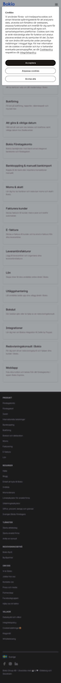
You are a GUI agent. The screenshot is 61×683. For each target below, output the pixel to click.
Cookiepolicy (46, 49)
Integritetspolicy (28, 52)
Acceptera (30, 62)
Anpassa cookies (30, 70)
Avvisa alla (30, 78)
